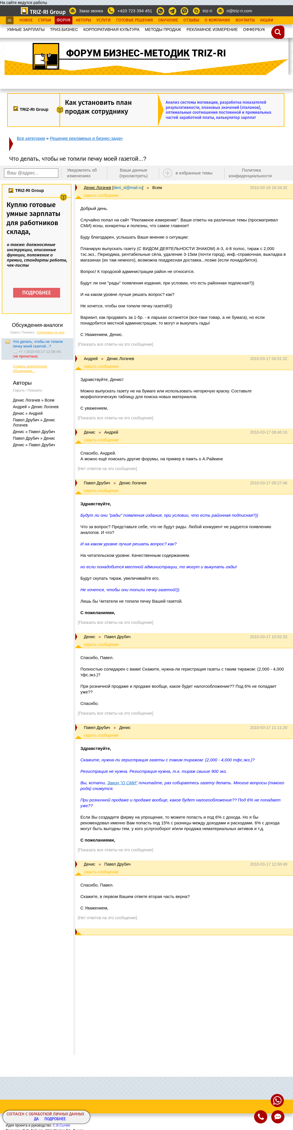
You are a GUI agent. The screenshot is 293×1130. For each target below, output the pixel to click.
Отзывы (191, 20)
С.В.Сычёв (61, 1125)
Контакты (245, 20)
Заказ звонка (91, 11)
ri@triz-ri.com (239, 10)
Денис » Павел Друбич (34, 431)
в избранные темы (194, 172)
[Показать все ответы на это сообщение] (115, 344)
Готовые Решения (134, 20)
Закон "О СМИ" (122, 782)
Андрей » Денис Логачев (36, 406)
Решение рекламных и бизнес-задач (86, 138)
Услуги (103, 20)
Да (36, 1119)
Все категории (31, 138)
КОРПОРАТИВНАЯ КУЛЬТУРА (111, 29)
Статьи (44, 20)
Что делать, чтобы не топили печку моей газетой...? (38, 343)
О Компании (217, 20)
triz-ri (207, 10)
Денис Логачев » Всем (33, 400)
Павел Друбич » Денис (34, 438)
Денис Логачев (97, 187)
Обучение (168, 20)
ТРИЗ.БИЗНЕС (64, 29)
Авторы (83, 20)
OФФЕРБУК (254, 29)
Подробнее (55, 1119)
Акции (266, 20)
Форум (63, 20)
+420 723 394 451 (134, 10)
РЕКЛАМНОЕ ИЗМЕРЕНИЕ (212, 29)
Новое (26, 20)
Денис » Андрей (28, 413)
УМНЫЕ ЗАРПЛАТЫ (26, 29)
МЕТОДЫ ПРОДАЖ (163, 29)
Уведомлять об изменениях (82, 173)
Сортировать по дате (51, 332)
